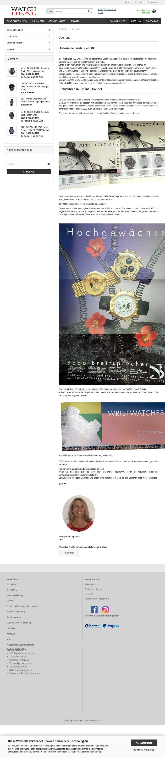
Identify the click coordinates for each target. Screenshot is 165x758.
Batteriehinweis (13, 617)
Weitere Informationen (144, 749)
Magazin (75, 21)
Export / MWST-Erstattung (97, 599)
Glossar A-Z (152, 21)
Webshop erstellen (72, 720)
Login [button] (138, 2)
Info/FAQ (10, 628)
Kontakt (10, 600)
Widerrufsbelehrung (15, 611)
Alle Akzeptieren (144, 743)
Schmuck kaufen (57, 21)
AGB (8, 639)
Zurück (69, 553)
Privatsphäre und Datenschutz (20, 645)
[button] (127, 2)
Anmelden (29, 172)
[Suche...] (50, 11)
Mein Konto (90, 584)
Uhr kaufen (38, 21)
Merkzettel (153, 2)
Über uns (136, 21)
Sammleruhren (118, 21)
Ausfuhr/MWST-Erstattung (18, 623)
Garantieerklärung (14, 595)
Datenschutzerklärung (91, 752)
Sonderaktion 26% (17, 21)
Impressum (11, 584)
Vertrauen (10, 634)
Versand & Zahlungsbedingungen (21, 606)
